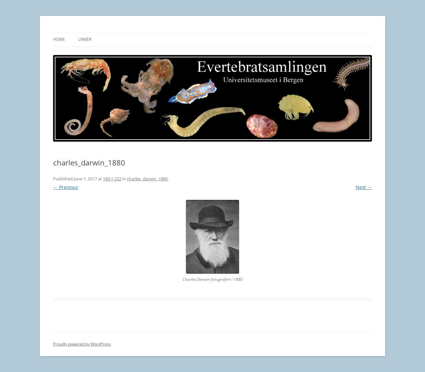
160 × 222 (112, 179)
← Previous (65, 187)
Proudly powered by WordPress (82, 344)
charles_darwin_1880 (147, 179)
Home (59, 39)
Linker (84, 39)
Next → (364, 187)
